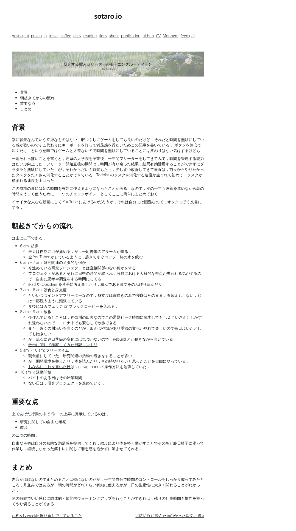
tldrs (103, 35)
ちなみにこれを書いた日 (49, 366)
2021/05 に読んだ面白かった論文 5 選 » (169, 515)
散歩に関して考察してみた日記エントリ (62, 344)
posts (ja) (39, 35)
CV (158, 35)
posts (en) (20, 35)
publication (130, 35)
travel (53, 35)
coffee (65, 35)
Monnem (170, 35)
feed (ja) (188, 35)
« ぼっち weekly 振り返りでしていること (47, 515)
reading (90, 35)
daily (77, 35)
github (148, 35)
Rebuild (119, 339)
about (114, 35)
